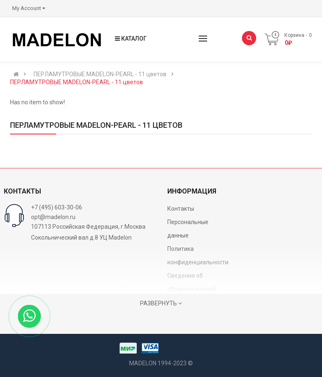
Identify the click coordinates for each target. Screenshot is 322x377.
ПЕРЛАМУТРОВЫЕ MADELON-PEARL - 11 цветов (100, 74)
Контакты (180, 208)
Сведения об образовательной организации (191, 289)
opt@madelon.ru (53, 217)
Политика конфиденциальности (198, 255)
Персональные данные (187, 229)
